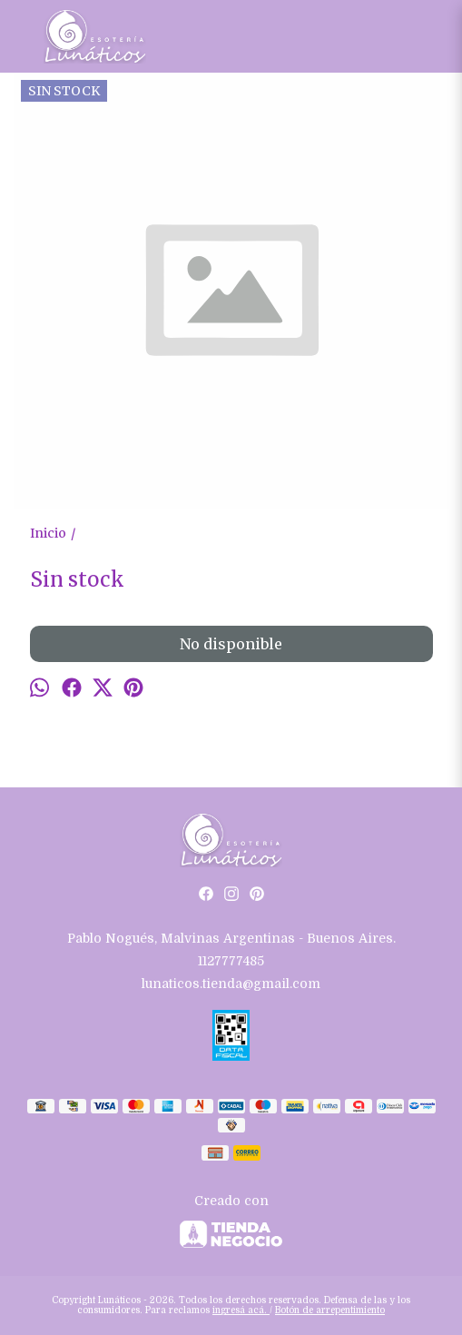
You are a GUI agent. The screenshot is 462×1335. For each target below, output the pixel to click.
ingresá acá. (241, 1310)
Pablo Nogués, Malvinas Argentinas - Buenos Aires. (231, 938)
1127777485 (231, 961)
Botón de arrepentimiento (330, 1310)
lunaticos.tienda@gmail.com (231, 983)
